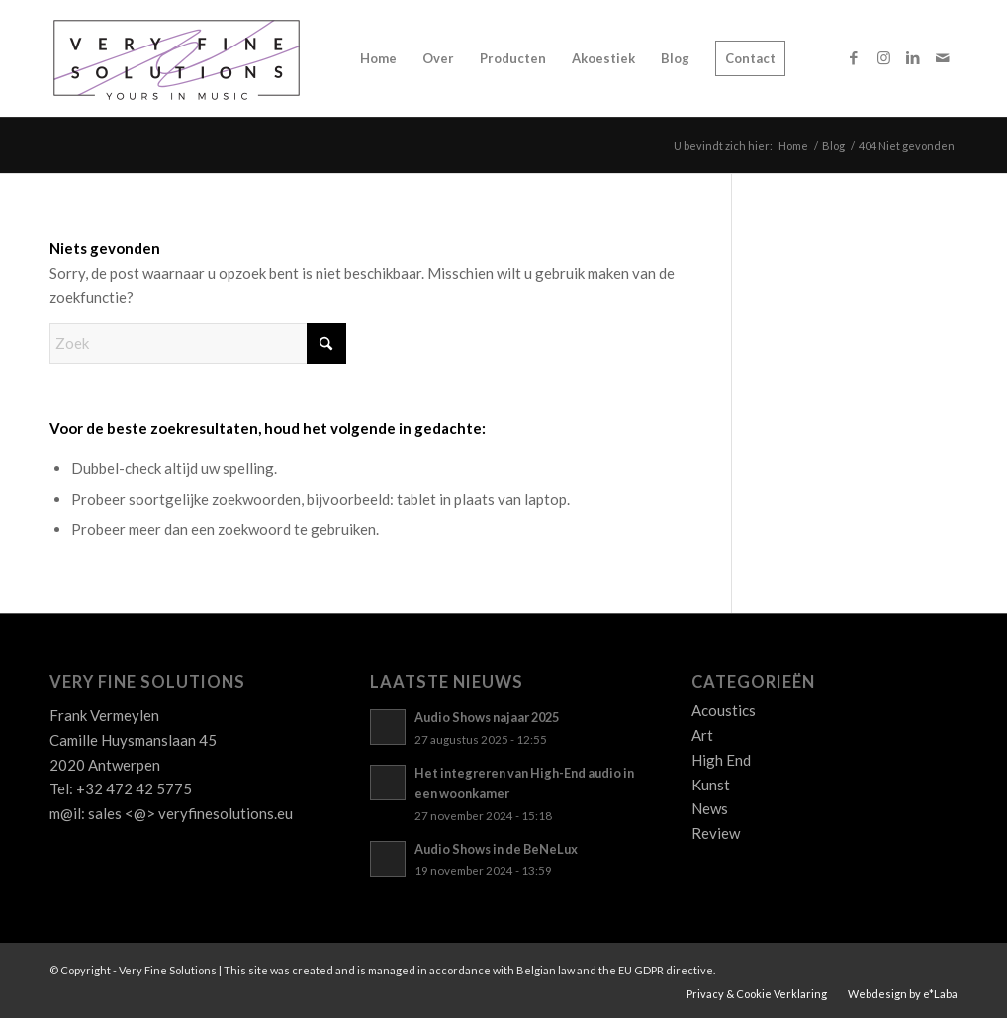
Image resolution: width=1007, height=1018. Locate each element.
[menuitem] (378, 58)
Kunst (710, 784)
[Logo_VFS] (176, 58)
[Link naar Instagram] (883, 57)
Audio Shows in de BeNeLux (496, 849)
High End (721, 760)
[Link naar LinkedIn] (913, 57)
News (709, 808)
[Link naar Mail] (943, 57)
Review (715, 833)
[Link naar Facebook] (854, 57)
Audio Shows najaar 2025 (486, 717)
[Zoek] (197, 343)
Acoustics (723, 710)
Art (702, 735)
